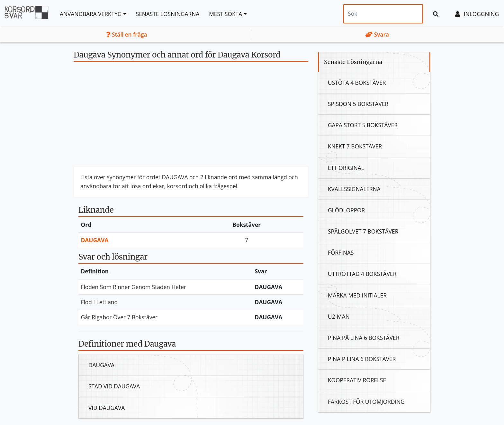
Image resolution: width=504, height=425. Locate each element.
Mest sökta (225, 14)
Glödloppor (346, 210)
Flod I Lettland (99, 302)
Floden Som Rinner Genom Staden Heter (133, 287)
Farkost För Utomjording (366, 401)
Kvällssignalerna (354, 189)
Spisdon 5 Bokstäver (358, 104)
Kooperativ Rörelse (357, 380)
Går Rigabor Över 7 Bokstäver (119, 317)
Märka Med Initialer (357, 295)
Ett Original (346, 168)
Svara (377, 34)
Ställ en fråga (126, 34)
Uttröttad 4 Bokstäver (362, 274)
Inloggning (477, 14)
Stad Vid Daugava (114, 386)
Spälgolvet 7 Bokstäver (363, 231)
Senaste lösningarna (168, 14)
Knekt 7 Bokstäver (355, 146)
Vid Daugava (106, 408)
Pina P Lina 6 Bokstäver (362, 359)
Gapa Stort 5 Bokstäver (363, 125)
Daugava (95, 240)
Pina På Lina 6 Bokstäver (363, 337)
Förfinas (341, 252)
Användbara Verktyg (91, 14)
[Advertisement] (191, 116)
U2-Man (339, 316)
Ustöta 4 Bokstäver (357, 82)
